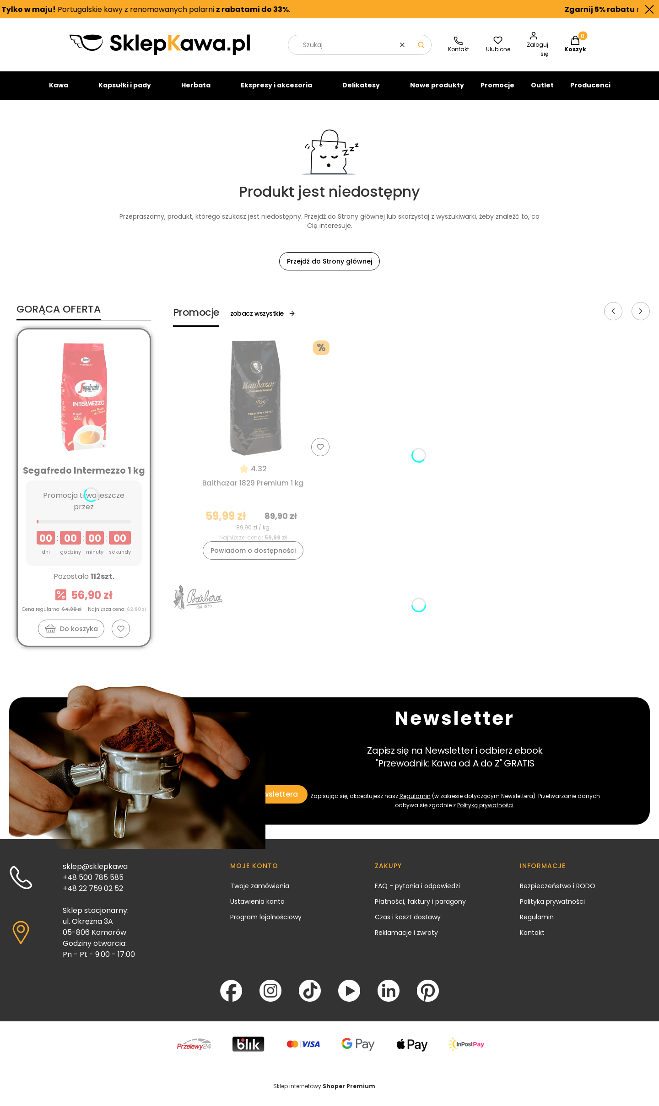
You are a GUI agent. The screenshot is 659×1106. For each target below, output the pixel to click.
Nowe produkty (437, 92)
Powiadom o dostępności (253, 558)
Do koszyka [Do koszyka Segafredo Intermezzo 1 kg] (79, 636)
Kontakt (532, 940)
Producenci (590, 92)
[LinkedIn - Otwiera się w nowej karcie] (389, 998)
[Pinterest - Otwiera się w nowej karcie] (428, 998)
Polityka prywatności (552, 909)
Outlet (542, 92)
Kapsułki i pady (124, 92)
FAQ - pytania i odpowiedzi (417, 893)
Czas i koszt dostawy (408, 924)
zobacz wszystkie (263, 321)
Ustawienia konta (257, 909)
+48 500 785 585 (93, 885)
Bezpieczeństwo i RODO (557, 893)
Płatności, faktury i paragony (420, 909)
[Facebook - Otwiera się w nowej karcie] (231, 998)
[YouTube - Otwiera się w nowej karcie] (349, 998)
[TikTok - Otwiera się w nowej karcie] (310, 998)
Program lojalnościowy (266, 924)
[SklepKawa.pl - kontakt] (458, 53)
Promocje (497, 92)
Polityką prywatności (485, 813)
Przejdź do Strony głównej (329, 269)
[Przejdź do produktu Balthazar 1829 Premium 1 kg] (253, 406)
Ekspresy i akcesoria (276, 92)
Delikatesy (361, 92)
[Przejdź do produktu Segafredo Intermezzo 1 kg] (83, 404)
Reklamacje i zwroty (406, 940)
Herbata (196, 92)
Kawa (58, 92)
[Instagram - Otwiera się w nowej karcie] (270, 998)
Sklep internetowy (324, 1094)
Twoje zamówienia (259, 893)
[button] (421, 52)
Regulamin (414, 804)
